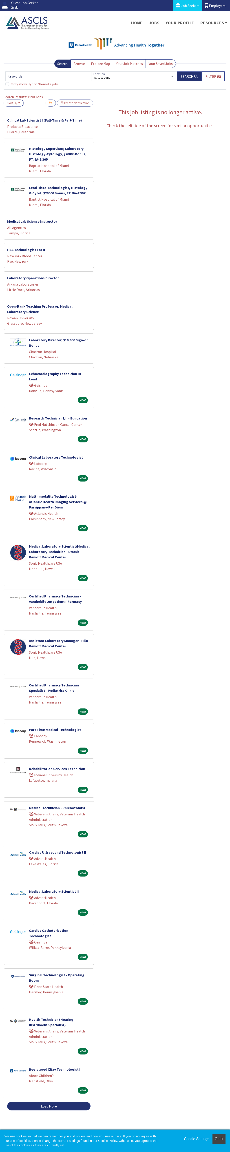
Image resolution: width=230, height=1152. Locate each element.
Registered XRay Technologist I (54, 1069)
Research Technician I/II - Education (58, 418)
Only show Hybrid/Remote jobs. (35, 84)
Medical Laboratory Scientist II (54, 891)
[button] (213, 76)
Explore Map (100, 63)
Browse (79, 63)
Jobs (154, 22)
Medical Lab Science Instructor (32, 221)
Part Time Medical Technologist (55, 729)
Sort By (12, 103)
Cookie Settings (196, 1139)
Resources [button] (212, 22)
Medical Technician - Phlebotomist (57, 808)
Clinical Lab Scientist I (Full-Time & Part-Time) (44, 120)
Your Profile (180, 22)
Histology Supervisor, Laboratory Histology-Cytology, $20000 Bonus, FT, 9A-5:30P (57, 154)
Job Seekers (187, 5)
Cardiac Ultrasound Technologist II (57, 852)
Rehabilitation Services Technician (57, 768)
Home (137, 22)
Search (62, 63)
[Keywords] (48, 76)
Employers (215, 5)
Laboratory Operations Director (33, 278)
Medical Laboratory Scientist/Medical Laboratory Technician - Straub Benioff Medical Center (59, 551)
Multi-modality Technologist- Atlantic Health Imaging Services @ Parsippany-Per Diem (58, 501)
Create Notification (75, 103)
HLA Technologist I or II (26, 249)
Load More (49, 1106)
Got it (219, 1139)
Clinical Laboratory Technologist (56, 457)
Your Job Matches (129, 63)
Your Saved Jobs (161, 63)
